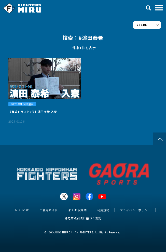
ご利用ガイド (48, 210)
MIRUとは (22, 210)
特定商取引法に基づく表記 (83, 218)
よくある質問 (77, 210)
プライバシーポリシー (135, 210)
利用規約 (103, 210)
